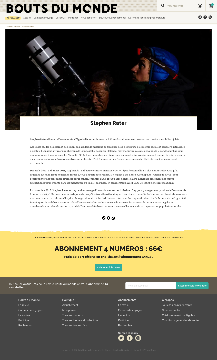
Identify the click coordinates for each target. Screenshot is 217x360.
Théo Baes (150, 350)
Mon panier (69, 310)
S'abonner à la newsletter (192, 285)
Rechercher (25, 325)
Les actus (60, 17)
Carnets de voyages (30, 310)
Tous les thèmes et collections (80, 320)
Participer (73, 17)
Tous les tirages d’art (74, 325)
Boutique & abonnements (112, 17)
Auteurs (17, 27)
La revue (23, 305)
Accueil (27, 17)
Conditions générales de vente (180, 320)
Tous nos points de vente (177, 305)
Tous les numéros (72, 315)
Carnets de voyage (43, 17)
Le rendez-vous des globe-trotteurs (146, 17)
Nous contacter (88, 17)
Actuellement (14, 18)
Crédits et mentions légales (178, 315)
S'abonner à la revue (108, 267)
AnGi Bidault (133, 350)
